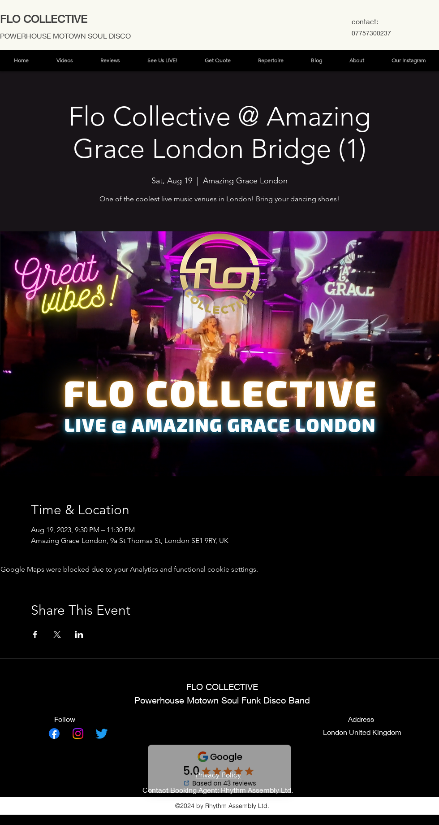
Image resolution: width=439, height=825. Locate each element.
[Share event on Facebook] (35, 634)
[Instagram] (78, 733)
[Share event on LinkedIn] (79, 634)
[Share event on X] (57, 634)
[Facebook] (54, 733)
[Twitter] (102, 733)
